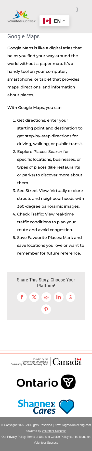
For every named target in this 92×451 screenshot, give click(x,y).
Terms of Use (35, 437)
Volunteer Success (54, 431)
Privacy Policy (16, 437)
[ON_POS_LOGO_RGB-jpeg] (46, 369)
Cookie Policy (60, 437)
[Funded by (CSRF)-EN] (46, 357)
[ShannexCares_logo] (46, 398)
